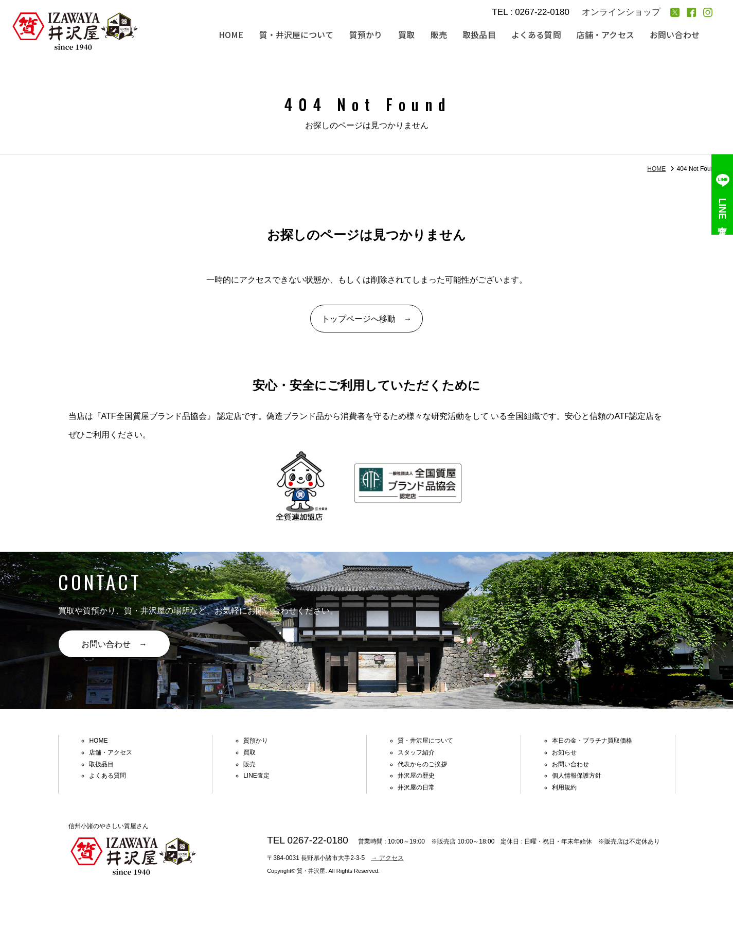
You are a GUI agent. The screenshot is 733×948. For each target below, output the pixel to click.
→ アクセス (387, 858)
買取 (409, 35)
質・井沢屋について (300, 35)
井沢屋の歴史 (416, 776)
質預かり (368, 35)
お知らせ (564, 753)
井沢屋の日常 (416, 788)
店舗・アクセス (606, 35)
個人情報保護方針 (576, 776)
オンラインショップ (621, 12)
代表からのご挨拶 (422, 764)
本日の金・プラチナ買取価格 (592, 741)
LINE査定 (722, 194)
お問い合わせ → (115, 645)
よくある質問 (537, 35)
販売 (441, 35)
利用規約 (564, 788)
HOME (235, 35)
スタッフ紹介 (416, 753)
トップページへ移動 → (366, 319)
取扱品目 (480, 35)
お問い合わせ (675, 35)
